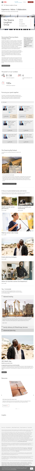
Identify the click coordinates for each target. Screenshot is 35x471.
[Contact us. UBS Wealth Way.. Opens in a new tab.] (4, 372)
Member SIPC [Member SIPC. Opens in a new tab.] (25, 448)
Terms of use (3, 427)
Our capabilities (22, 23)
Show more (4, 210)
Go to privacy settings (13, 469)
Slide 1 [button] (16, 408)
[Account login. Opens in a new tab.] (30, 2)
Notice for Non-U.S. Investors (5, 462)
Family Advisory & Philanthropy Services (15, 327)
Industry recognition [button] (14, 116)
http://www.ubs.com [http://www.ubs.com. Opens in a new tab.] (28, 430)
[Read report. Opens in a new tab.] (5, 405)
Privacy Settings (30, 427)
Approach (21, 19)
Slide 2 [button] (17, 408)
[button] (10, 112)
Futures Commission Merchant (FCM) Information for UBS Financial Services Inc (16, 465)
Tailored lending (7, 296)
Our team (21, 21)
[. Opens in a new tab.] (4, 2)
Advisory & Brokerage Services (18, 464)
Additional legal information (15, 427)
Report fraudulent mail (23, 427)
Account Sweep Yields (11, 464)
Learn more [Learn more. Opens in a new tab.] (4, 322)
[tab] (16, 408)
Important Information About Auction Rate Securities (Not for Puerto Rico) (15, 465)
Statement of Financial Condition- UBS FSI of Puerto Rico (15, 463)
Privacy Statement (13, 468)
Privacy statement (8, 427)
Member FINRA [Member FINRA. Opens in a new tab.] (30, 448)
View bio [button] (7, 117)
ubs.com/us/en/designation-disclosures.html (27, 460)
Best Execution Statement (26, 463)
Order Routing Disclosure (23, 462)
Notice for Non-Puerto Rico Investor (15, 462)
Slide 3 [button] (18, 408)
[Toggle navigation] (9, 5)
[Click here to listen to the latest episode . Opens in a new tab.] (9, 184)
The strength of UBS (23, 25)
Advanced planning (8, 330)
